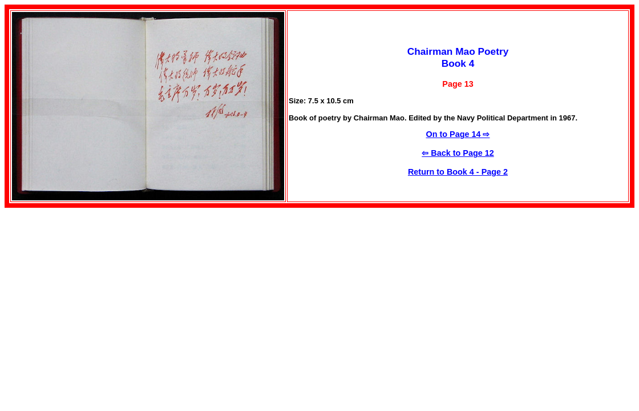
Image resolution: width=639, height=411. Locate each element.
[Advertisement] (100, 288)
